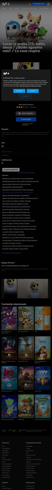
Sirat (27, 453)
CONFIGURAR (25, 96)
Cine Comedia (5, 453)
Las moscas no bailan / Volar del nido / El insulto (15, 209)
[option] (10, 288)
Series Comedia (6, 470)
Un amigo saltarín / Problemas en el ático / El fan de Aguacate (19, 240)
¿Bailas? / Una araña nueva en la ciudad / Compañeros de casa (20, 198)
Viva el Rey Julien (23, 361)
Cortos (3, 457)
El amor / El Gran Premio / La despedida (13, 234)
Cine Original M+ (6, 448)
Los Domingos (29, 446)
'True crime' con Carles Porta (33, 464)
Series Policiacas (6, 468)
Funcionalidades (30, 488)
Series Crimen (5, 472)
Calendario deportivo (29, 8)
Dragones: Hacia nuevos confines (8, 362)
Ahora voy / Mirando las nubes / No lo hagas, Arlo (16, 212)
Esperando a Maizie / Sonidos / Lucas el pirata (15, 248)
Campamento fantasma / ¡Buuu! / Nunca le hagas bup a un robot (20, 181)
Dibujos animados (30, 470)
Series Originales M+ (7, 464)
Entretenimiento (6, 477)
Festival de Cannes (30, 466)
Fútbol (16, 8)
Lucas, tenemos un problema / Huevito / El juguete (16, 201)
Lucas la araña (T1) (11, 170)
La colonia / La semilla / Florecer (11, 243)
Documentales (5, 475)
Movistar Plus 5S (30, 477)
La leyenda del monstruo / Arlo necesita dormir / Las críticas (19, 226)
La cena (28, 448)
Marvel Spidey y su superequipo (6, 332)
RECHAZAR (19, 91)
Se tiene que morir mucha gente (33, 459)
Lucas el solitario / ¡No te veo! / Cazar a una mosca (16, 184)
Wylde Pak (21, 419)
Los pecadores (29, 450)
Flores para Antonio (30, 455)
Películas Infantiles (6, 459)
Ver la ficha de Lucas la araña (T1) (11, 253)
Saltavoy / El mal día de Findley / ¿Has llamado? (15, 195)
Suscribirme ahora (38, 4)
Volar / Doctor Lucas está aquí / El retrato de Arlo (16, 206)
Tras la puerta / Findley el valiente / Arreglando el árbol (18, 246)
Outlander (28, 457)
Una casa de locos (23, 331)
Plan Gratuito (44, 8)
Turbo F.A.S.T (38, 391)
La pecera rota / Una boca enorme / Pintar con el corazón (18, 220)
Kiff (36, 331)
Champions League (6, 488)
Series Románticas (6, 466)
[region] (26, 85)
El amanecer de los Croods (42, 419)
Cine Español (5, 450)
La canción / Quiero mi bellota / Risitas (13, 232)
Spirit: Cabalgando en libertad (41, 362)
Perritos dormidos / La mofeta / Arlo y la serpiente (16, 218)
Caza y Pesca (29, 475)
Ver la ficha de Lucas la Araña (26, 172)
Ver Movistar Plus (30, 486)
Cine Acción (5, 455)
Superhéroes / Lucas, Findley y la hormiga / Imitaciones (17, 237)
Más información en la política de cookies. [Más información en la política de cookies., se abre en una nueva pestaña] (30, 86)
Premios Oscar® (30, 468)
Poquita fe (28, 461)
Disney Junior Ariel (6, 391)
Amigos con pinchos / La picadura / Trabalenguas (16, 215)
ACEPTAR (32, 91)
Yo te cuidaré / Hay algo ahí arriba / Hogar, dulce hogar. (18, 189)
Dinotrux (20, 391)
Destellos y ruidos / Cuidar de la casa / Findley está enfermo (19, 229)
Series (4, 8)
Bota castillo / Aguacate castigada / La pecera (15, 203)
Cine (10, 8)
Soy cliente (26, 113)
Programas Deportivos (31, 472)
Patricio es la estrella (7, 419)
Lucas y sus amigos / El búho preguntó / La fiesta (15, 223)
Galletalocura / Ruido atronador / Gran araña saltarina (17, 178)
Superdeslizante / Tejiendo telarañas (12, 187)
